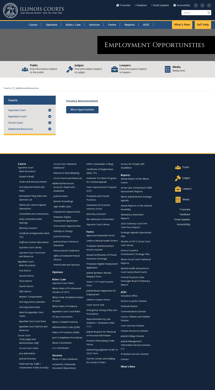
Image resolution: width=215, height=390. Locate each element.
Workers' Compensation (30, 296)
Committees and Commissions (34, 213)
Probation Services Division (135, 353)
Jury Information (27, 353)
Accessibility (181, 5)
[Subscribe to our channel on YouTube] (202, 5)
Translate (123, 5)
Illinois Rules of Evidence (64, 305)
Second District (26, 275)
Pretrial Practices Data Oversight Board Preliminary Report (135, 281)
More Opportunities (82, 109)
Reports (130, 24)
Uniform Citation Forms (98, 299)
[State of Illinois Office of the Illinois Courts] (33, 10)
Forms (112, 24)
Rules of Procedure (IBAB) (65, 332)
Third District (25, 280)
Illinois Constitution (62, 342)
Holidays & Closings (63, 230)
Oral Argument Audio (29, 306)
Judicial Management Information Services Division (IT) (135, 345)
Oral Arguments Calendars (32, 301)
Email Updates (160, 5)
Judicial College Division (132, 335)
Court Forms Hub (95, 304)
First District (25, 270)
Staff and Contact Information (34, 241)
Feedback (141, 5)
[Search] (196, 12)
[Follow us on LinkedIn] (209, 5)
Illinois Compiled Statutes (65, 321)
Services (94, 24)
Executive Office (129, 295)
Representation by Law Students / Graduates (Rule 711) (100, 322)
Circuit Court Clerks (28, 347)
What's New (182, 24)
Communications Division (133, 311)
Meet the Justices (27, 171)
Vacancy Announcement (82, 101)
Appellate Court (17, 116)
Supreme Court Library (30, 247)
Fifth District (25, 291)
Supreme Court (17, 110)
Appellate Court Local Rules (32, 321)
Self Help (203, 24)
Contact (125, 358)
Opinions (51, 24)
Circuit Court (15, 122)
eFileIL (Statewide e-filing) (99, 163)
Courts (33, 24)
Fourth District (26, 285)
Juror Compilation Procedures (67, 337)
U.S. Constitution (60, 347)
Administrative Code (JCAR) (66, 326)
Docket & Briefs (26, 176)
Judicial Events (60, 195)
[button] (49, 110)
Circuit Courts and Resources (67, 177)
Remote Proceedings (63, 201)
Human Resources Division (134, 330)
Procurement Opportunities (66, 225)
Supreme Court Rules (63, 282)
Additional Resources (20, 128)
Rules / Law (73, 24)
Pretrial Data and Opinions (66, 264)
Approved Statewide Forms (100, 235)
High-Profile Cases (62, 206)
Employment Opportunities (54, 87)
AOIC (146, 24)
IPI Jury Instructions (62, 316)
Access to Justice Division (134, 300)
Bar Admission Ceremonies (100, 218)
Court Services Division (132, 325)
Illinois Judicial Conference (66, 250)
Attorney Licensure (28, 227)
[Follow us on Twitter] (196, 5)
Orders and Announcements (33, 181)
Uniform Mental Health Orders (102, 240)
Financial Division (129, 305)
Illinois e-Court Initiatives (65, 358)
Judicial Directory (27, 358)
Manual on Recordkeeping (66, 172)
